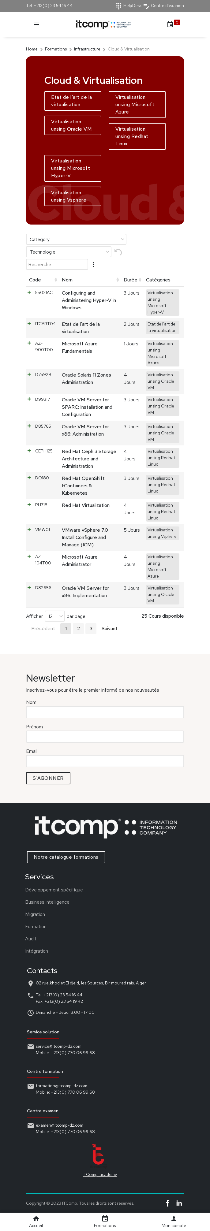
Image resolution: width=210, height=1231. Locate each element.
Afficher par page (55, 616)
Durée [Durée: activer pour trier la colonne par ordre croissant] (130, 280)
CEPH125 (44, 451)
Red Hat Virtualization (86, 505)
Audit (22, 938)
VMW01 (42, 529)
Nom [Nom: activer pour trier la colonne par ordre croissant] (67, 280)
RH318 (41, 505)
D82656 (43, 587)
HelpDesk (128, 5)
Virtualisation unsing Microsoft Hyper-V (70, 168)
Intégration (28, 951)
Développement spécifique (46, 890)
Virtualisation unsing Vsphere (68, 196)
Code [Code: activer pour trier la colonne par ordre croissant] (35, 280)
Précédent (43, 628)
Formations (56, 49)
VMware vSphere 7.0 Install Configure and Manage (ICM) (85, 537)
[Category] (76, 239)
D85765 (43, 426)
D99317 (42, 399)
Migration (27, 914)
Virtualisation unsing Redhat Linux (131, 136)
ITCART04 (45, 323)
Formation (28, 926)
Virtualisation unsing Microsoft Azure (134, 104)
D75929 (43, 374)
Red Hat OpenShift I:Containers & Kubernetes (83, 485)
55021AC (44, 292)
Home (32, 49)
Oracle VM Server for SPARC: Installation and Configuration (87, 407)
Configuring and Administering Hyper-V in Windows (89, 300)
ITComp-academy (92, 1174)
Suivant (110, 628)
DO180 (42, 478)
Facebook (168, 1203)
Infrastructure (87, 49)
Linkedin (179, 1203)
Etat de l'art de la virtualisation (71, 101)
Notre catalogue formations (74, 857)
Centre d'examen (163, 5)
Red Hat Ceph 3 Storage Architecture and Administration (89, 458)
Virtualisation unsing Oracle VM (71, 125)
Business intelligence (39, 902)
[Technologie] (68, 251)
